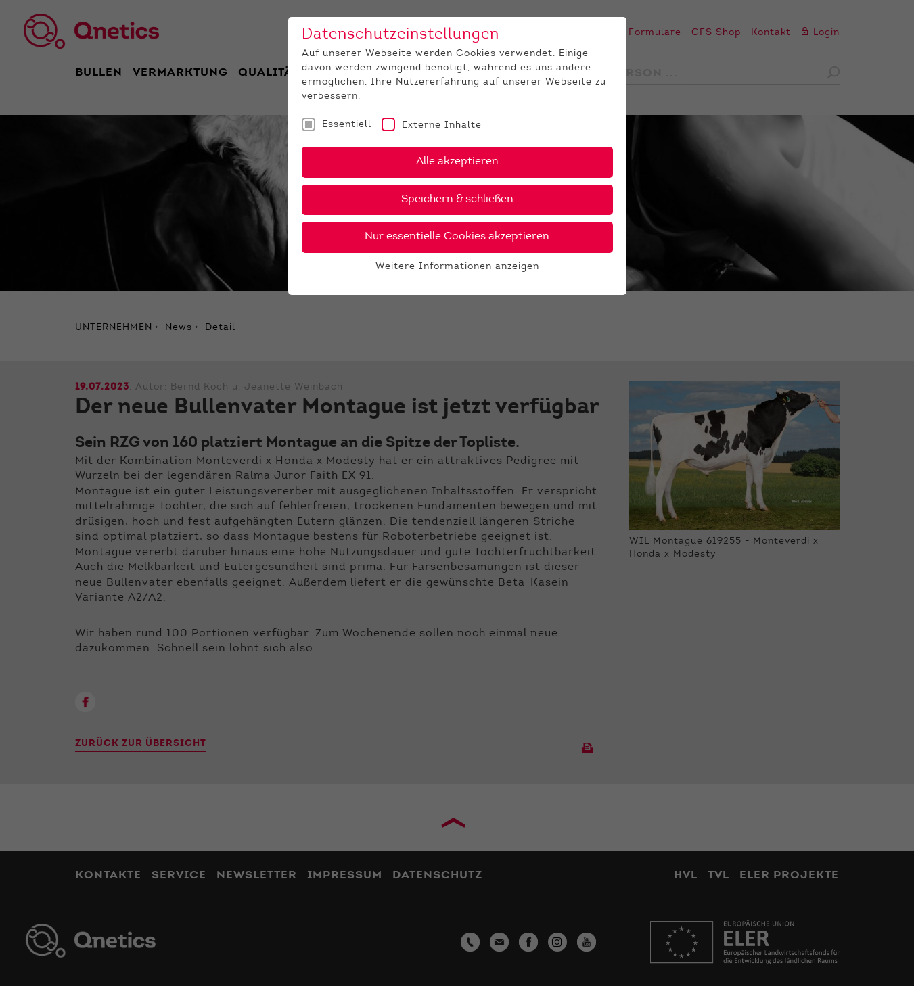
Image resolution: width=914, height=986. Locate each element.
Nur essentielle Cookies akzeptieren (457, 236)
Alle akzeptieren (457, 161)
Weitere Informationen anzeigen (457, 267)
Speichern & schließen (457, 199)
